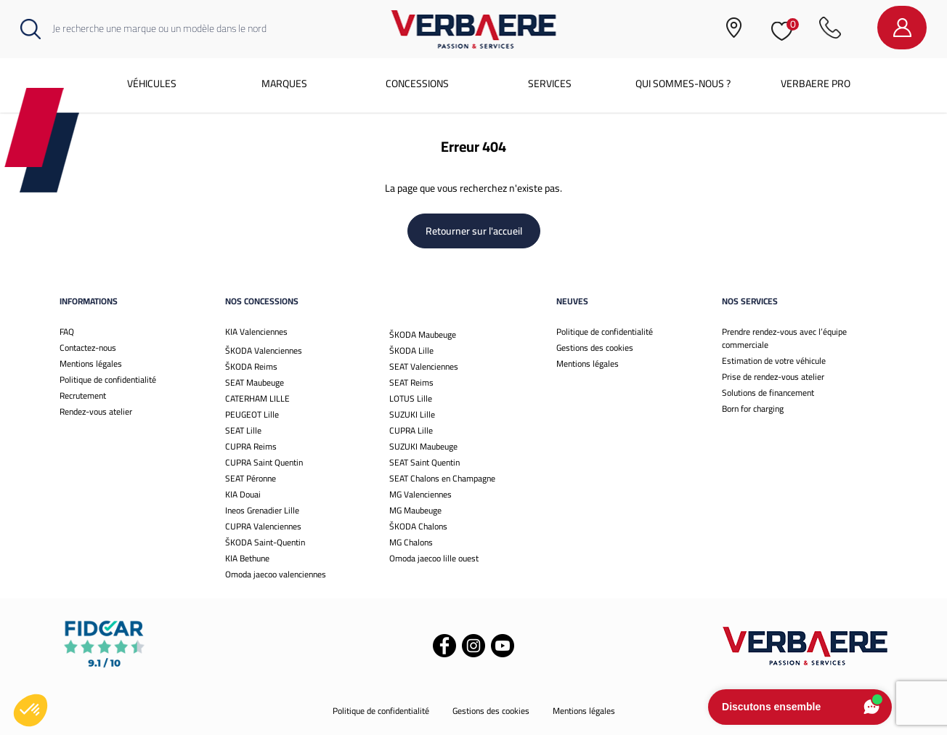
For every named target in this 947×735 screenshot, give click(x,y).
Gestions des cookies (594, 347)
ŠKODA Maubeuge (422, 334)
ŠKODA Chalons (418, 526)
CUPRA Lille (411, 430)
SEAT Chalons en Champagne (442, 478)
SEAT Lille (243, 430)
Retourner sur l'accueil (474, 231)
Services (550, 83)
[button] (30, 710)
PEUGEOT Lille (252, 414)
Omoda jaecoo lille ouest (434, 558)
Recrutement (83, 395)
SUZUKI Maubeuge (423, 446)
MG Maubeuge (415, 510)
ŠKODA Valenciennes (263, 350)
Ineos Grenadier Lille (262, 510)
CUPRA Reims (251, 446)
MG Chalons (411, 542)
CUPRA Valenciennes (263, 526)
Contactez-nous (88, 347)
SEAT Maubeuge (254, 382)
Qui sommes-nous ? (683, 83)
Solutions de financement (768, 392)
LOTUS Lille (410, 398)
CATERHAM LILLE (257, 398)
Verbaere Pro (815, 83)
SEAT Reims (411, 382)
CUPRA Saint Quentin (264, 462)
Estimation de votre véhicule (774, 360)
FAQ (67, 331)
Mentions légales (91, 363)
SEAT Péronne (250, 478)
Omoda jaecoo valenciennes (275, 574)
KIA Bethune (247, 558)
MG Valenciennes (420, 494)
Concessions (417, 83)
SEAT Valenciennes (423, 366)
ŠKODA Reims (251, 366)
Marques (284, 83)
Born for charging (753, 408)
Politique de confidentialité (108, 379)
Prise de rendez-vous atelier (773, 376)
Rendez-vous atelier (96, 411)
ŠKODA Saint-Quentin (265, 542)
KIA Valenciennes (256, 331)
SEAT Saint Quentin (424, 462)
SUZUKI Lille (412, 414)
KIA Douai (243, 494)
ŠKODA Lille (411, 350)
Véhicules (151, 83)
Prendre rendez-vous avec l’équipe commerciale (784, 338)
